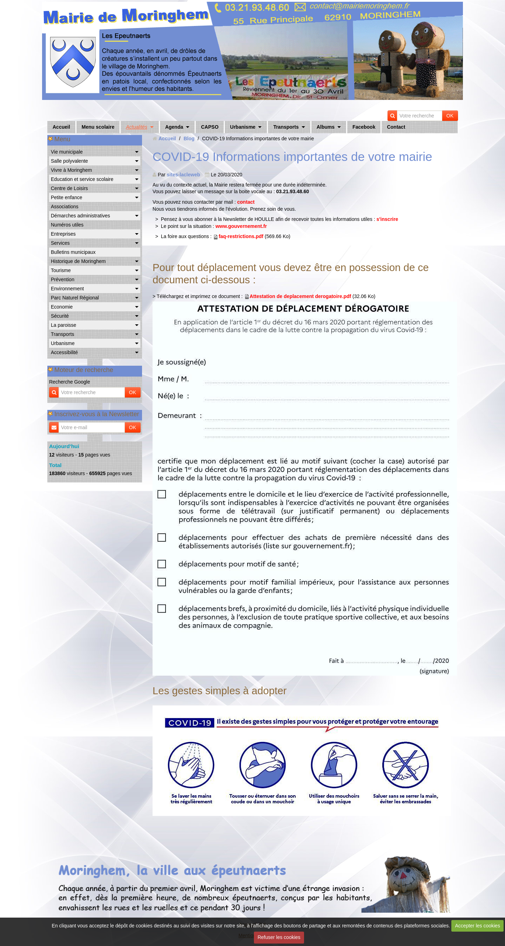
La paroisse (63, 325)
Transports (285, 127)
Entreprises (63, 234)
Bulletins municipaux (73, 252)
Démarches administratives (80, 215)
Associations (65, 206)
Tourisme (61, 270)
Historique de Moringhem (78, 261)
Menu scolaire (98, 127)
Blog (188, 138)
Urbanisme (242, 127)
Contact (396, 127)
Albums (326, 127)
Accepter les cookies (477, 925)
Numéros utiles (67, 225)
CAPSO (209, 127)
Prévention (62, 279)
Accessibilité (64, 352)
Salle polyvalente (69, 161)
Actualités (136, 127)
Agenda (174, 127)
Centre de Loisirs (69, 188)
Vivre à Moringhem (71, 170)
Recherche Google (69, 382)
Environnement (67, 288)
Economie (62, 307)
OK (449, 116)
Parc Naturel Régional (75, 297)
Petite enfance (66, 197)
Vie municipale (67, 152)
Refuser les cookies (278, 937)
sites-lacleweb (183, 174)
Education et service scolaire (82, 179)
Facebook (363, 127)
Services (60, 243)
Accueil (61, 127)
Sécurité (60, 316)
